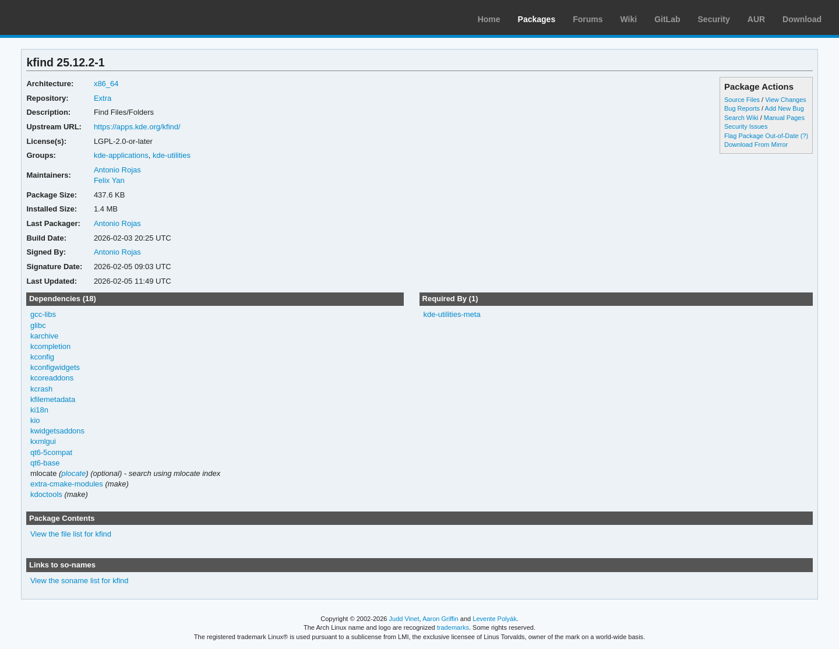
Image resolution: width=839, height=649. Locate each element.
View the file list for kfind (70, 534)
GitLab (667, 19)
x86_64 (106, 83)
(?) (804, 135)
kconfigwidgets (55, 367)
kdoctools (46, 494)
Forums (587, 19)
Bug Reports (742, 108)
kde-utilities (172, 155)
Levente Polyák (494, 618)
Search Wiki (741, 117)
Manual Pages (784, 117)
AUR (756, 19)
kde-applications (121, 155)
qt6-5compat (51, 452)
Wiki (629, 19)
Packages (537, 19)
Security (714, 19)
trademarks (453, 627)
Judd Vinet (404, 618)
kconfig (42, 356)
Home (489, 19)
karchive (44, 335)
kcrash (41, 389)
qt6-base (45, 462)
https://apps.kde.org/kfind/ (137, 126)
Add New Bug (784, 108)
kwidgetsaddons (57, 430)
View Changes (785, 99)
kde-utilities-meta (451, 314)
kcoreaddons (51, 377)
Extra (102, 98)
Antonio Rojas (117, 169)
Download (802, 19)
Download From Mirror (756, 144)
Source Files (742, 99)
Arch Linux (64, 17)
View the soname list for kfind (79, 580)
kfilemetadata (52, 399)
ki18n (39, 409)
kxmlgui (43, 441)
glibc (38, 325)
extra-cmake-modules (66, 483)
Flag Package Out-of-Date (761, 135)
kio (35, 420)
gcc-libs (43, 314)
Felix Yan (109, 180)
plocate (73, 473)
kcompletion (50, 346)
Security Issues (745, 126)
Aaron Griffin (440, 618)
